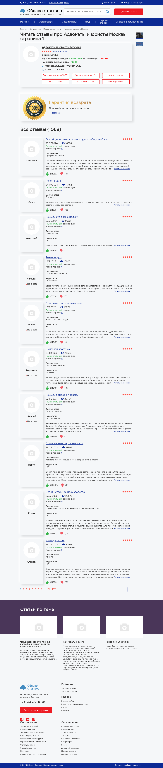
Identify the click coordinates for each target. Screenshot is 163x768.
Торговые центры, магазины (32, 732)
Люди (88, 22)
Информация (116, 75)
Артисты (64, 735)
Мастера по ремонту (69, 754)
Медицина (24, 751)
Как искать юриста (73, 642)
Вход (126, 3)
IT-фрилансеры (67, 729)
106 (48, 589)
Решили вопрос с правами (62, 395)
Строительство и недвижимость (33, 742)
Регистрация (137, 3)
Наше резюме (115, 82)
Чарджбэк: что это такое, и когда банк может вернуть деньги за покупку (35, 644)
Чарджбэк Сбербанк (117, 642)
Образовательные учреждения (33, 754)
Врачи (64, 745)
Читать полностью (122, 169)
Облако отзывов (44, 10)
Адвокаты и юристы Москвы (61, 47)
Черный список (104, 22)
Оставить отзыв (85, 82)
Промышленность (27, 729)
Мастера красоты (68, 751)
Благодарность (55, 541)
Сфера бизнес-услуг (28, 748)
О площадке (110, 3)
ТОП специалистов (69, 691)
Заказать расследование (129, 22)
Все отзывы (55, 82)
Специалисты (69, 22)
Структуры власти (27, 745)
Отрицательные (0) (85, 75)
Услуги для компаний (29, 726)
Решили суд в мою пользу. (62, 217)
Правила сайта (67, 701)
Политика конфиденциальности (74, 704)
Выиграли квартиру (58, 349)
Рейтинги (25, 22)
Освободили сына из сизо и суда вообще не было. (77, 139)
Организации (46, 22)
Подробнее (54, 113)
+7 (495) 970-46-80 (35, 3)
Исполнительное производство (65, 492)
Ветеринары (66, 742)
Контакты (65, 710)
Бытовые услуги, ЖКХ (29, 735)
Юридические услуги (52, 29)
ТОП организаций (68, 688)
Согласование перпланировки (64, 444)
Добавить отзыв (128, 12)
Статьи (64, 707)
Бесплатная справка (59, 3)
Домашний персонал (70, 748)
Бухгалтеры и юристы (70, 739)
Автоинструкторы (68, 732)
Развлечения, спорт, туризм (31, 739)
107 (54, 589)
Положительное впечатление (64, 303)
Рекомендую (53, 181)
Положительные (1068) (55, 75)
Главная (23, 29)
